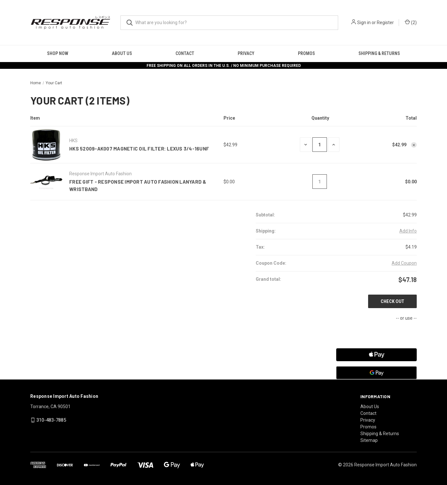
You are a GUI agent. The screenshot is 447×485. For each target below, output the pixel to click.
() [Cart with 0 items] (411, 22)
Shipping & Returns (379, 53)
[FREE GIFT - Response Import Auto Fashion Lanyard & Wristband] (319, 181)
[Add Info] (408, 231)
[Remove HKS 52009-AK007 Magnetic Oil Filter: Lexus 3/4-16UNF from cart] (414, 145)
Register (385, 22)
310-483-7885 (51, 420)
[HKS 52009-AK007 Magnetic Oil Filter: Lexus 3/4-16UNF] (319, 144)
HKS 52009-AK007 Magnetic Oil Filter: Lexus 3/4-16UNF (139, 148)
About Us (122, 53)
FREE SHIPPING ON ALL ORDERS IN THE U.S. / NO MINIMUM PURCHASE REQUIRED (224, 65)
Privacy (246, 53)
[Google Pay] (376, 372)
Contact (185, 53)
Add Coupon (404, 263)
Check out (392, 301)
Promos (306, 53)
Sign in (364, 22)
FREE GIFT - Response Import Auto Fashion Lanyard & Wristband (137, 185)
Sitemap (369, 440)
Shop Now (57, 53)
